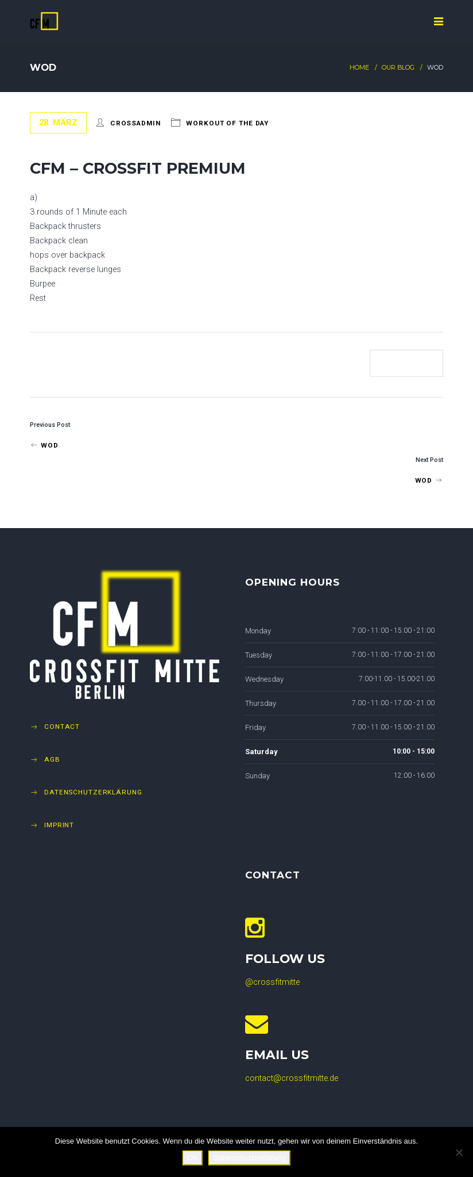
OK (192, 1157)
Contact (62, 727)
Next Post (429, 460)
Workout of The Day (227, 123)
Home (359, 67)
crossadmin (135, 123)
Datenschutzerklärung (93, 792)
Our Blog (398, 67)
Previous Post (50, 425)
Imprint (59, 825)
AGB (52, 759)
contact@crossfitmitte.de (291, 1078)
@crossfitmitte (272, 982)
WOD (44, 445)
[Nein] (458, 1152)
